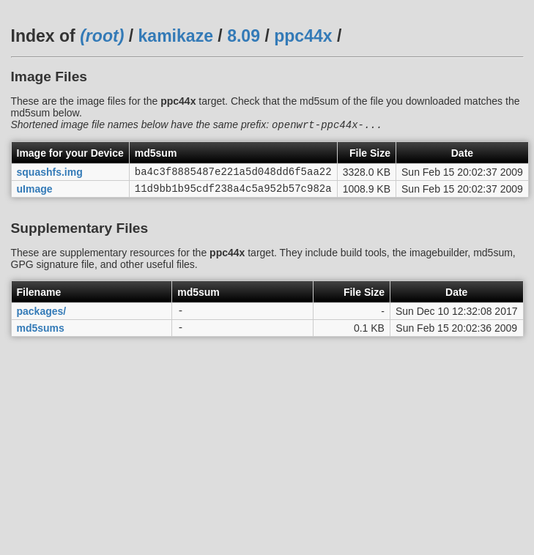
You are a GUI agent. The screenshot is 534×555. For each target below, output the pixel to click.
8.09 (243, 35)
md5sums (40, 337)
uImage (35, 193)
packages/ (42, 318)
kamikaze (175, 35)
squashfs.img (50, 175)
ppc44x (303, 35)
